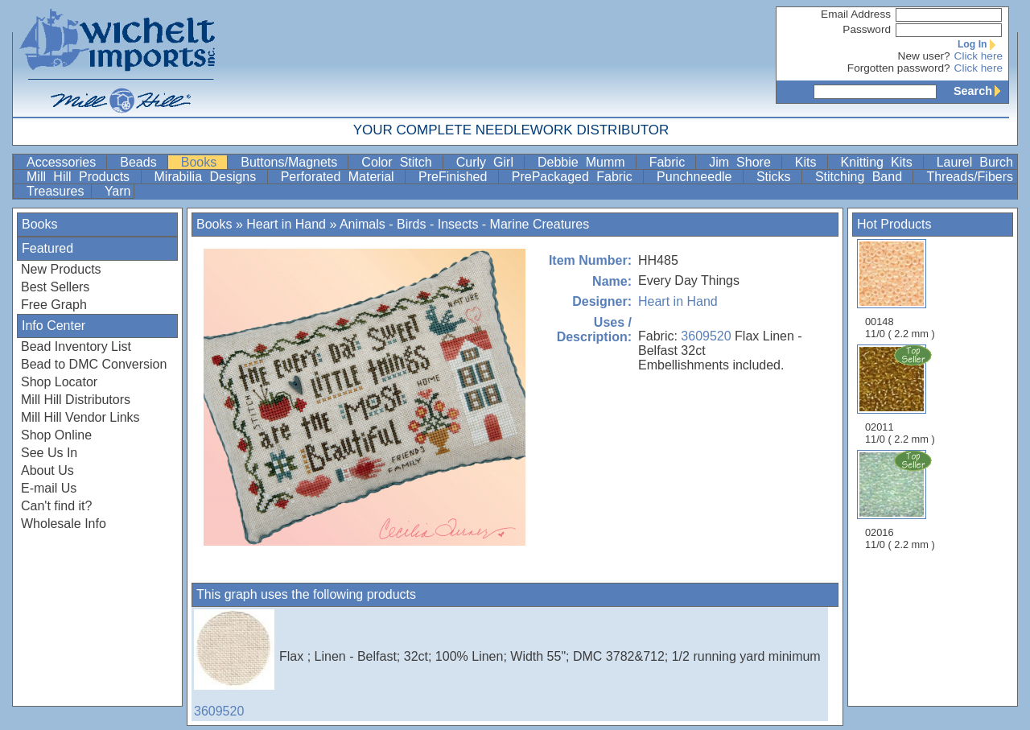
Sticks (777, 177)
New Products (61, 269)
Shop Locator (59, 382)
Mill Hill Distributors (75, 399)
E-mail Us (48, 488)
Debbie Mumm (585, 162)
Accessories (65, 162)
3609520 (706, 336)
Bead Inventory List (76, 346)
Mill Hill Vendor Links (80, 417)
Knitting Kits (880, 162)
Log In (980, 44)
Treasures (57, 191)
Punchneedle (698, 177)
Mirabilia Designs (209, 177)
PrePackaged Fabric (576, 177)
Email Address (856, 14)
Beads (141, 162)
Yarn (118, 191)
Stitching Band (862, 177)
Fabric (671, 162)
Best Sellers (55, 287)
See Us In (49, 453)
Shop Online (56, 435)
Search (981, 91)
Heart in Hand (286, 224)
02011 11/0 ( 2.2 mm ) (901, 394)
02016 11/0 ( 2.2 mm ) (901, 500)
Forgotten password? (898, 68)
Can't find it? (56, 506)
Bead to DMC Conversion (94, 364)
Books (203, 162)
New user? (924, 56)
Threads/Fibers (969, 177)
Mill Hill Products (82, 177)
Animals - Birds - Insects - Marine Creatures (464, 224)
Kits (809, 162)
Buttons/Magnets (292, 162)
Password (867, 29)
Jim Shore (743, 162)
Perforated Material (341, 177)
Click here (978, 56)
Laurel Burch (975, 162)
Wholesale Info (63, 523)
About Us (47, 470)
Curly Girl (488, 162)
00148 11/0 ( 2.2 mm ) (900, 289)
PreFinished (456, 177)
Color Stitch (400, 162)
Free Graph (54, 304)
